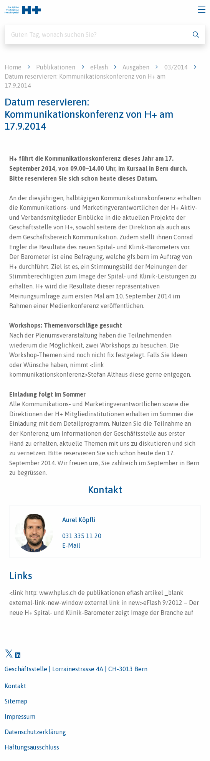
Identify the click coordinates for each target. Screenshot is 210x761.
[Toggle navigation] (201, 10)
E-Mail (71, 545)
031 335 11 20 (81, 535)
